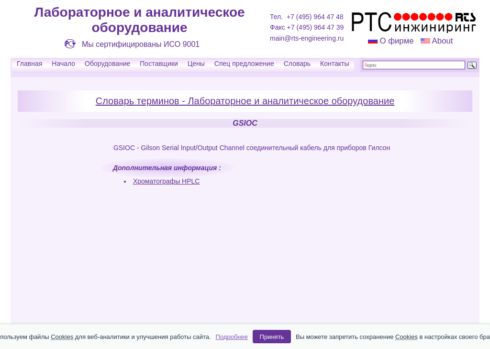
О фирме (396, 40)
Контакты (334, 63)
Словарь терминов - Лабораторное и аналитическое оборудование (245, 101)
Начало (63, 63)
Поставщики (159, 63)
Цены (196, 63)
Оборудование (107, 63)
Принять (272, 336)
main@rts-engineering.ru (307, 38)
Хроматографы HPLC (166, 181)
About (441, 40)
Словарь (297, 63)
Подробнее (232, 336)
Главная (29, 63)
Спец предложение (244, 63)
